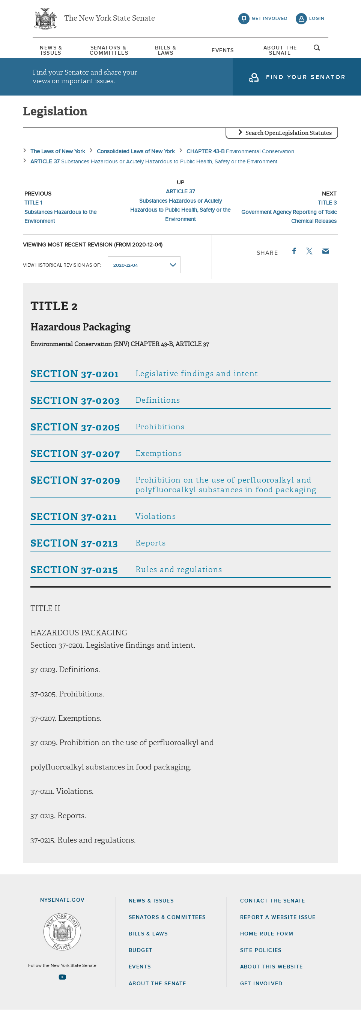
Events (223, 50)
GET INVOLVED (261, 983)
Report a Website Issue (278, 917)
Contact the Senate (272, 901)
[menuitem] (51, 50)
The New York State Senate (109, 18)
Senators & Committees (108, 50)
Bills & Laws (166, 50)
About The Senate (280, 50)
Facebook (293, 251)
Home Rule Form (267, 934)
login (317, 18)
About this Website (271, 967)
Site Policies (261, 950)
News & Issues (51, 50)
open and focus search (317, 49)
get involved (270, 18)
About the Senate (157, 983)
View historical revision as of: (62, 265)
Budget (140, 950)
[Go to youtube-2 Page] (62, 977)
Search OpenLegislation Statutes (288, 133)
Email (325, 251)
